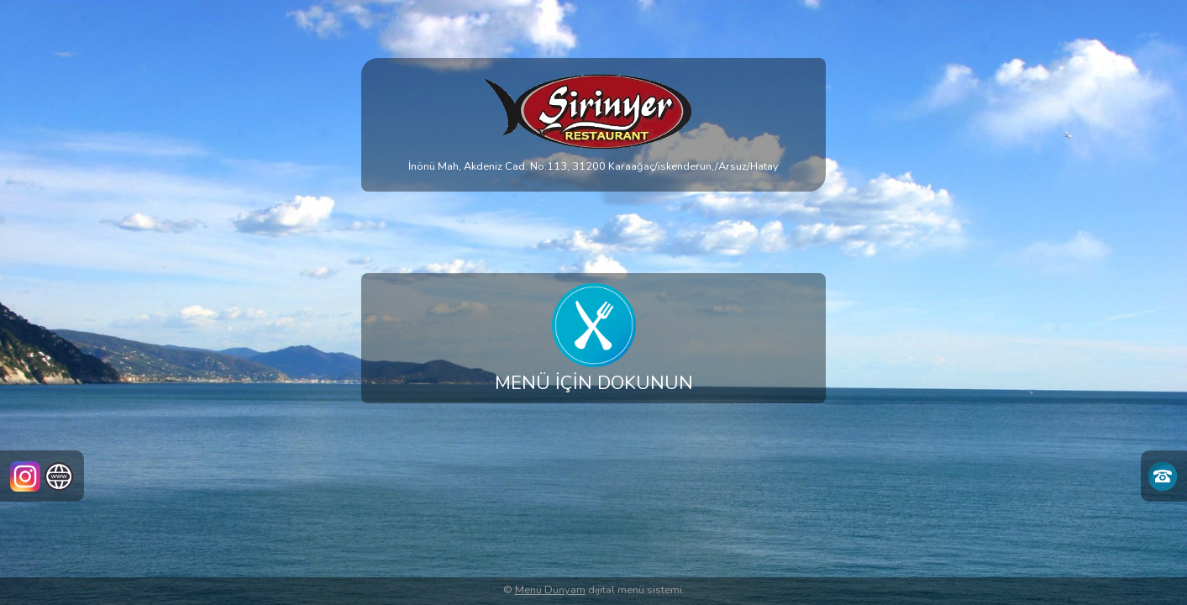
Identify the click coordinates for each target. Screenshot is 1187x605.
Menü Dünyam (550, 589)
